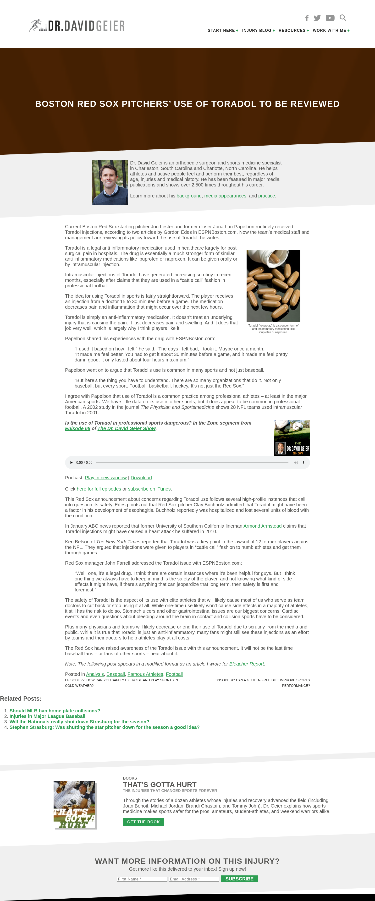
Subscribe (240, 878)
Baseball (115, 674)
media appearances (225, 195)
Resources (292, 30)
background (189, 195)
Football (174, 674)
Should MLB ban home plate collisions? (55, 710)
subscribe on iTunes (149, 488)
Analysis (95, 674)
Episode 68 (77, 428)
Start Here (221, 30)
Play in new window (106, 477)
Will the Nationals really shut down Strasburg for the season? (79, 721)
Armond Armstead (262, 526)
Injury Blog (257, 30)
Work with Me (329, 30)
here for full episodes (99, 488)
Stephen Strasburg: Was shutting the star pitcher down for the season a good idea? (105, 727)
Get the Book (143, 822)
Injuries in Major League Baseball (47, 716)
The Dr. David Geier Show (127, 428)
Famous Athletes (145, 674)
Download (141, 477)
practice (266, 195)
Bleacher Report (246, 663)
